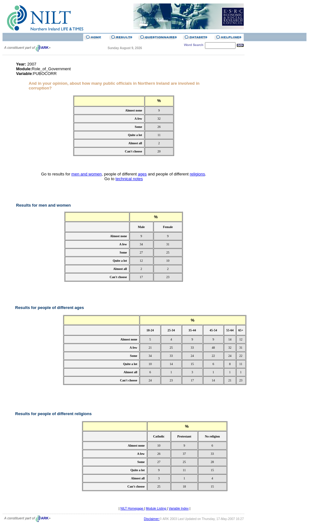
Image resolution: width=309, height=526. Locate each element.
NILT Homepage (132, 508)
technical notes (129, 178)
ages (142, 174)
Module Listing (156, 508)
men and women (86, 174)
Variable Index (179, 508)
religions (197, 174)
